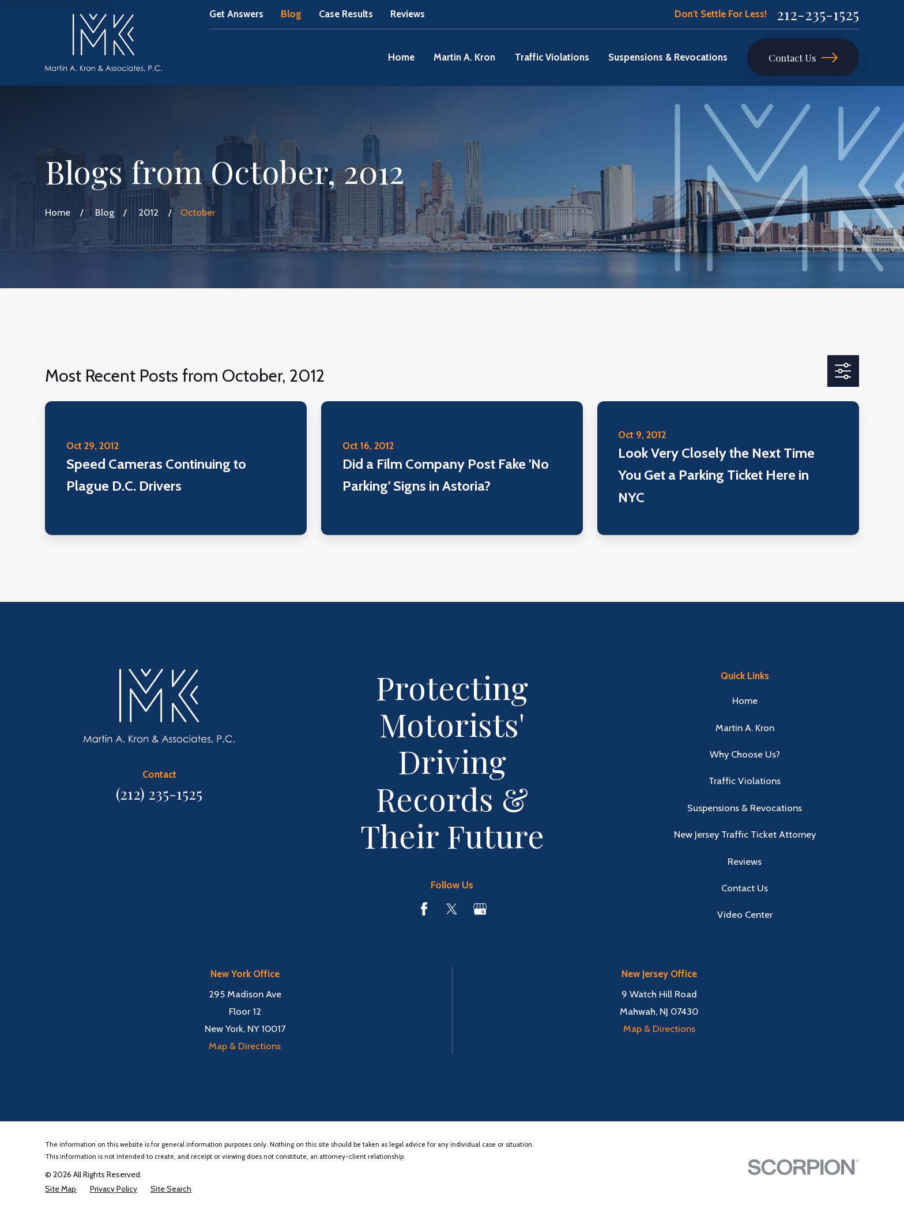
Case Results (346, 14)
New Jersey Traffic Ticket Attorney (745, 834)
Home (745, 700)
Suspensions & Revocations (744, 807)
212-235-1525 (818, 14)
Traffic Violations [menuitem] (552, 57)
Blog (291, 14)
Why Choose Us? (745, 754)
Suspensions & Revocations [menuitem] (668, 57)
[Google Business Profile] (480, 909)
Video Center (745, 914)
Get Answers (236, 14)
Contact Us (803, 58)
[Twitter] (451, 909)
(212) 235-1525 (159, 793)
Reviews (407, 14)
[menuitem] (60, 1189)
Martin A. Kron (744, 727)
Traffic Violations (745, 780)
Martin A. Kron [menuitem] (464, 57)
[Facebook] (424, 909)
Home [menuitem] (401, 57)
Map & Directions (245, 1046)
